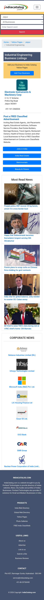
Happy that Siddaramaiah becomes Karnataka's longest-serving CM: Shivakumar (19, 238)
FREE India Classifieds (22, 526)
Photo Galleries (22, 521)
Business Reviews (22, 558)
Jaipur (27, 42)
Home (6, 42)
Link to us (22, 550)
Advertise (22, 545)
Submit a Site (22, 554)
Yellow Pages (17, 42)
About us (22, 541)
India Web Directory (22, 508)
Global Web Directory (22, 513)
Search (22, 32)
